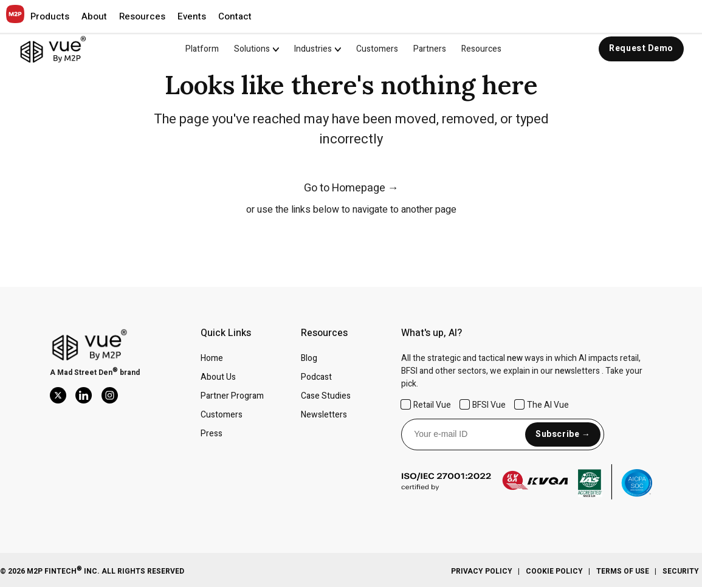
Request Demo (641, 48)
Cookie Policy (554, 571)
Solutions (252, 49)
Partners (429, 49)
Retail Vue (426, 405)
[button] (49, 16)
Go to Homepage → (351, 188)
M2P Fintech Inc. (62, 571)
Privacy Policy (481, 571)
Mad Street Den (84, 372)
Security (680, 571)
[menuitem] (264, 48)
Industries (313, 49)
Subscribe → (562, 434)
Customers (377, 49)
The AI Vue (542, 405)
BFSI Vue (483, 405)
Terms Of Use (622, 571)
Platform (202, 49)
